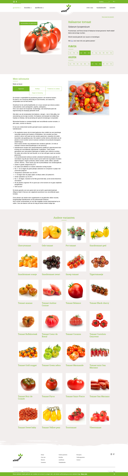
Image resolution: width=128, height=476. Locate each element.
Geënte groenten (63, 454)
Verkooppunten (80, 457)
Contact (78, 460)
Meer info (84, 474)
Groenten (17, 8)
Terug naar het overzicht (108, 17)
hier (72, 41)
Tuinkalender (101, 8)
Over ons (90, 8)
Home (42, 454)
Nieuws (112, 8)
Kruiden (28, 8)
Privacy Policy (26, 471)
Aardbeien (39, 8)
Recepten (78, 454)
